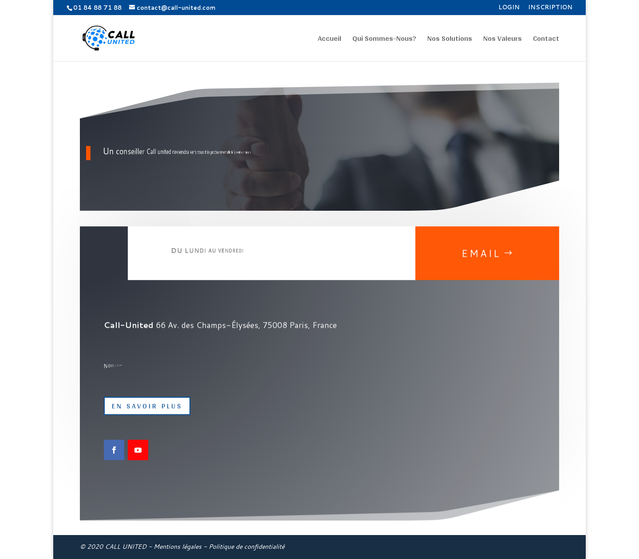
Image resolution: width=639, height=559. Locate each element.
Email (481, 260)
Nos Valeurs (502, 40)
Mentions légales (177, 546)
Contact (546, 40)
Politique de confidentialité (246, 546)
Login (509, 7)
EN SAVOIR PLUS (147, 412)
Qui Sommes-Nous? (384, 40)
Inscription (550, 7)
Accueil (329, 40)
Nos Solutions (449, 40)
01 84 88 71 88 (97, 8)
